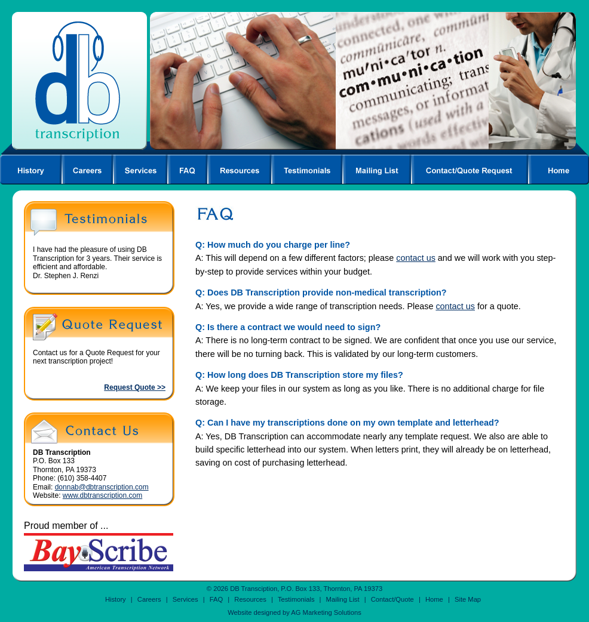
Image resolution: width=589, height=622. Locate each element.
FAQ (216, 599)
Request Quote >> (134, 387)
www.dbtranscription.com (102, 495)
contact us (415, 258)
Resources (250, 599)
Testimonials (296, 599)
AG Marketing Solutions (326, 612)
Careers (149, 599)
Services (185, 599)
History (115, 599)
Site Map (468, 599)
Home (434, 599)
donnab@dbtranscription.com (102, 487)
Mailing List (343, 599)
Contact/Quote (392, 599)
